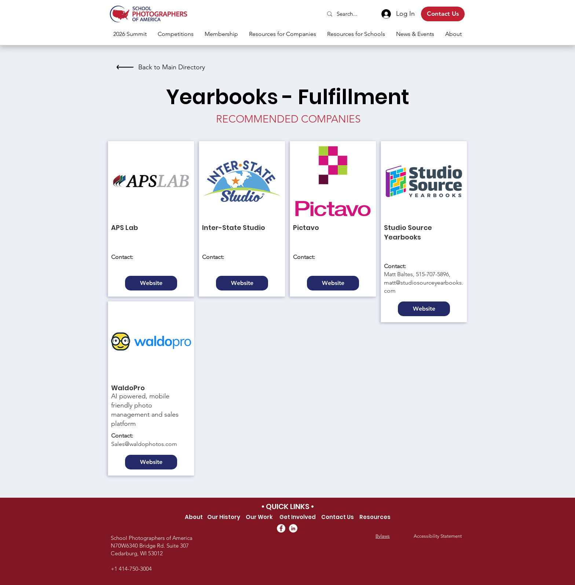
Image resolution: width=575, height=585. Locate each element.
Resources (375, 517)
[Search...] (348, 13)
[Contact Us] (443, 14)
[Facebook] (281, 528)
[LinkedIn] (293, 528)
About (194, 517)
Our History (223, 517)
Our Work (259, 517)
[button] (175, 34)
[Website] (151, 283)
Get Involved (298, 517)
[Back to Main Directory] (159, 67)
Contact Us (337, 517)
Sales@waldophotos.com (144, 443)
